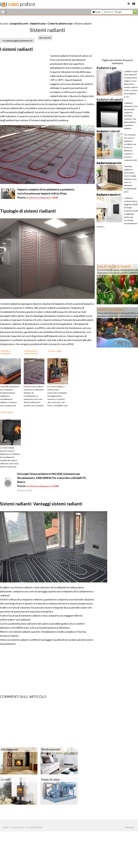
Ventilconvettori (50, 749)
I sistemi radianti (16, 49)
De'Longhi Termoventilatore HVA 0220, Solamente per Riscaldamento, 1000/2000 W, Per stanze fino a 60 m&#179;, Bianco (51, 478)
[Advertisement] (33, 20)
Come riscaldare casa (59, 23)
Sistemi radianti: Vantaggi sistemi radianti (41, 503)
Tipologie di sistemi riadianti (28, 210)
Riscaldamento (9, 749)
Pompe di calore (50, 779)
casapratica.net (19, 23)
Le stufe (5, 779)
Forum (97, 12)
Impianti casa (37, 23)
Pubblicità (129, 827)
